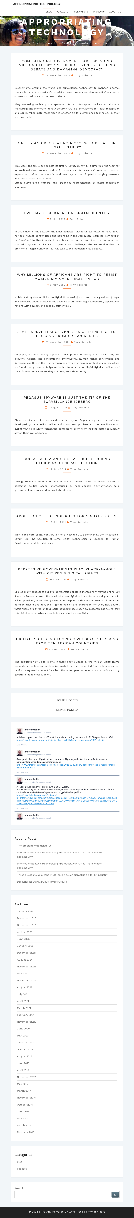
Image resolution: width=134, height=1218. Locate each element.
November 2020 (26, 1021)
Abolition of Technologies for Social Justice (67, 516)
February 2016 (25, 1132)
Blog (49, 11)
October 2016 (25, 1104)
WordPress (76, 1211)
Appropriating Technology (37, 4)
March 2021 (24, 1007)
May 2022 (22, 973)
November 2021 (26, 980)
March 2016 (24, 1125)
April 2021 (23, 1001)
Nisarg (101, 1211)
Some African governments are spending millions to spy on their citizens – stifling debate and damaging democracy (67, 65)
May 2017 (22, 1083)
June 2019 (23, 1063)
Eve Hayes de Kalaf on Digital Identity (67, 213)
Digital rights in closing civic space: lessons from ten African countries (67, 641)
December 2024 (26, 952)
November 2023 (26, 966)
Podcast (22, 1168)
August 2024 (24, 959)
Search (19, 1188)
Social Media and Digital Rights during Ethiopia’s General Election (67, 461)
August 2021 (24, 987)
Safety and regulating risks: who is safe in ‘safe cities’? (67, 145)
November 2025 (26, 925)
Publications (81, 11)
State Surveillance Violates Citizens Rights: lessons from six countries (67, 334)
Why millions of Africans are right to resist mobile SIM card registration (67, 277)
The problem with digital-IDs (34, 845)
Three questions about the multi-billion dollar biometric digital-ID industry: (62, 874)
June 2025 (23, 938)
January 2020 (25, 1042)
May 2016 (22, 1118)
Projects (99, 11)
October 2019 (25, 1049)
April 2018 (23, 1070)
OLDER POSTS (67, 700)
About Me (115, 11)
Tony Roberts (83, 75)
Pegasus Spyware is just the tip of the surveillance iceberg (67, 400)
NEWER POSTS (67, 709)
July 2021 (22, 994)
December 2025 (26, 918)
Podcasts (62, 11)
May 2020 (23, 1035)
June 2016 (23, 1111)
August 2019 (24, 1056)
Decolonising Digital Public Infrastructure (42, 881)
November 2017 (26, 1077)
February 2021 (25, 1014)
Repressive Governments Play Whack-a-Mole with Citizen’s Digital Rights (67, 571)
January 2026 (25, 911)
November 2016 (26, 1097)
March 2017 (24, 1090)
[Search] (115, 1195)
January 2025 (25, 945)
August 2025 (24, 932)
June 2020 (23, 1028)
